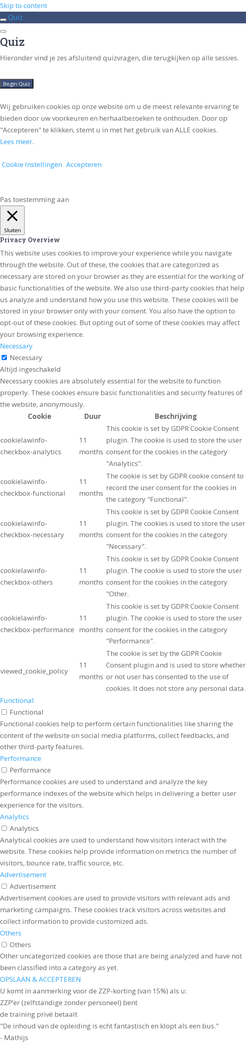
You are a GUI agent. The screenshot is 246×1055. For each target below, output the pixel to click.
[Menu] (3, 31)
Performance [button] (20, 758)
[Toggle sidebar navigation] (3, 20)
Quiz (15, 17)
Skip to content (23, 5)
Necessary (26, 357)
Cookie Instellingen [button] (32, 164)
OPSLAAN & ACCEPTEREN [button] (40, 979)
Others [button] (10, 933)
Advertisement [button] (23, 874)
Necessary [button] (16, 345)
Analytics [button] (14, 816)
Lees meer (16, 141)
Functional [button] (17, 700)
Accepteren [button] (84, 164)
